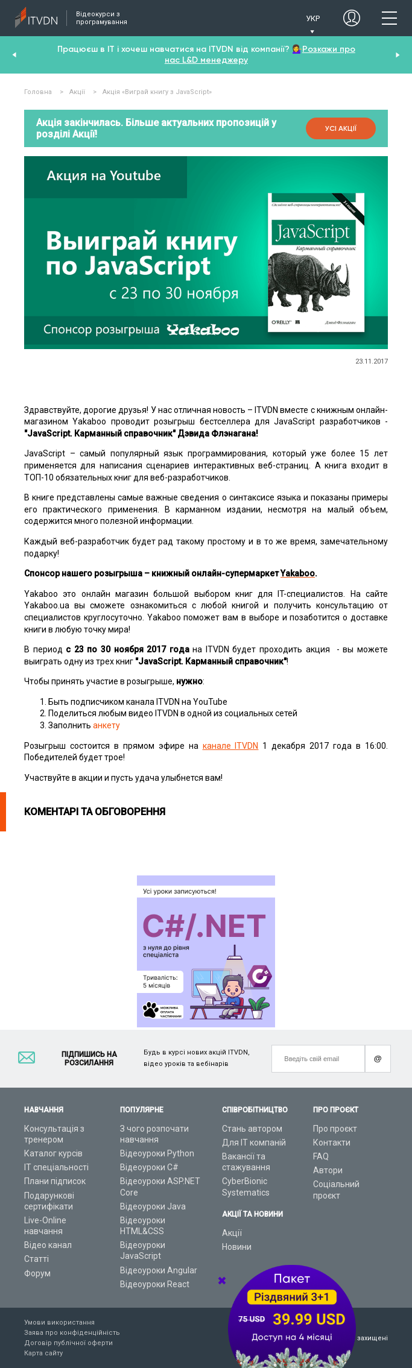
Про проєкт (335, 1128)
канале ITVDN (231, 746)
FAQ (321, 1156)
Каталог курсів (53, 1153)
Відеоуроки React (154, 1284)
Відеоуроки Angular (158, 1270)
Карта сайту (43, 1353)
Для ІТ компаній (254, 1142)
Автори (328, 1170)
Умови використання (59, 1322)
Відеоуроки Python (157, 1153)
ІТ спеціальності (56, 1167)
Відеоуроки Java (153, 1206)
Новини (237, 1247)
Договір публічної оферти (68, 1343)
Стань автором (252, 1128)
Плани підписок (55, 1181)
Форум (37, 1273)
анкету (106, 725)
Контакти (331, 1142)
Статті (36, 1259)
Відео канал (48, 1245)
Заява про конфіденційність (72, 1333)
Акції (232, 1233)
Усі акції (341, 128)
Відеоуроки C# (149, 1167)
